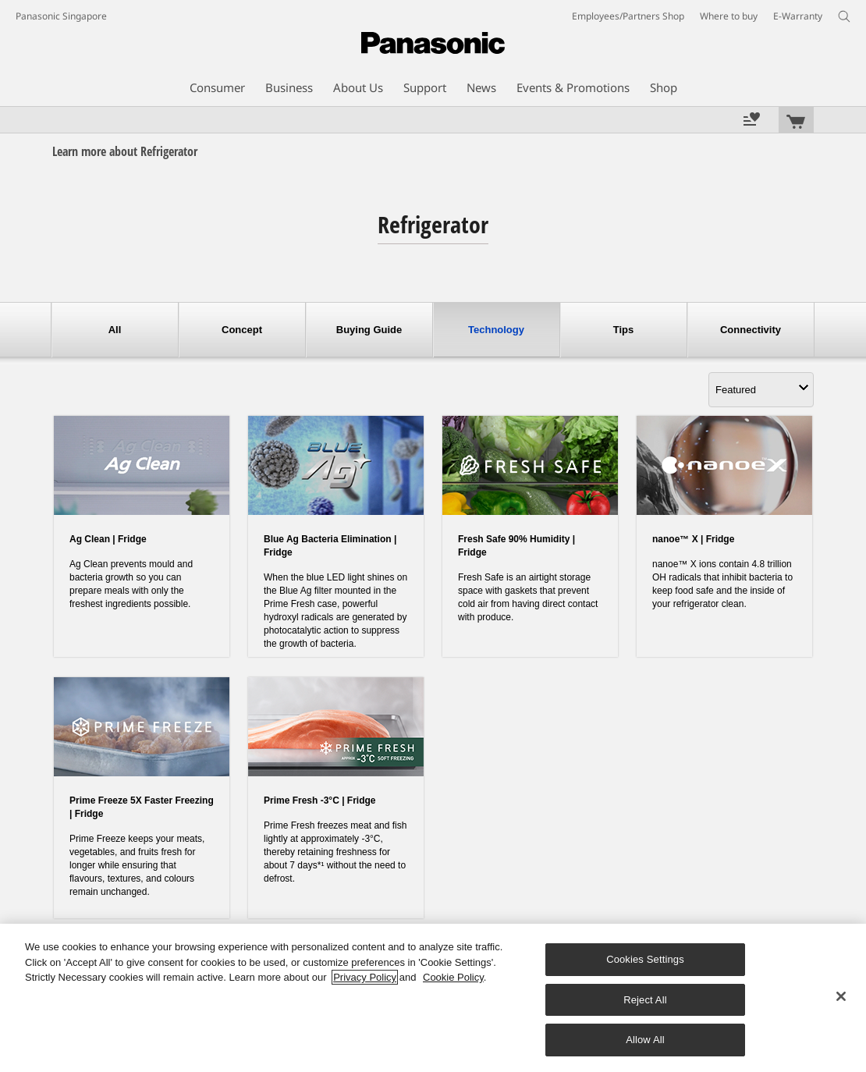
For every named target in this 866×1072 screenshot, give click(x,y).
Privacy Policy (364, 977)
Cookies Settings (645, 959)
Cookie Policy (453, 977)
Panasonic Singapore (61, 16)
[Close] (841, 996)
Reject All (645, 1000)
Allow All (645, 1039)
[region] (433, 998)
